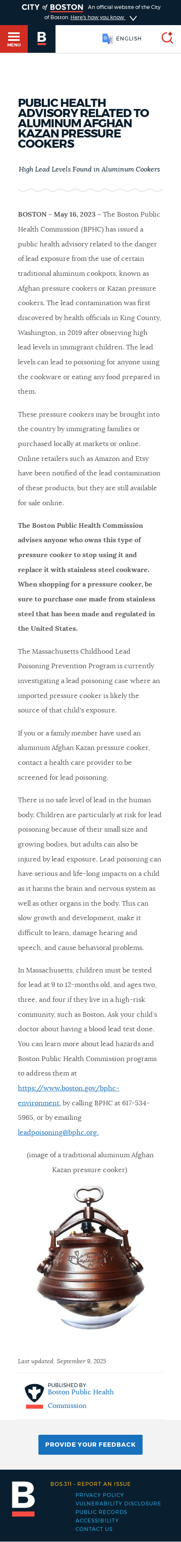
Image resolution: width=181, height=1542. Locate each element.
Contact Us (94, 1529)
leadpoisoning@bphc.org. (58, 1132)
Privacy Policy (100, 1495)
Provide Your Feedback (90, 1445)
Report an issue (90, 1484)
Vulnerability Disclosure (118, 1503)
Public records (101, 1512)
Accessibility (97, 1520)
